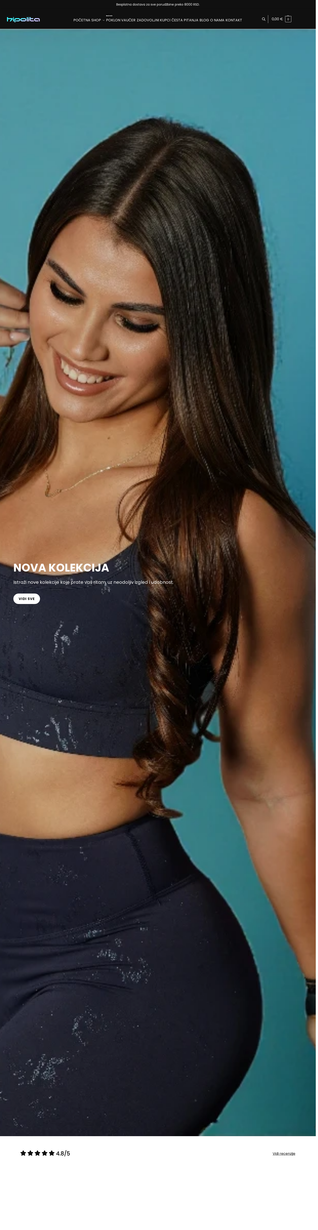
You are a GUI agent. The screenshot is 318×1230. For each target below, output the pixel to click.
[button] (281, 19)
